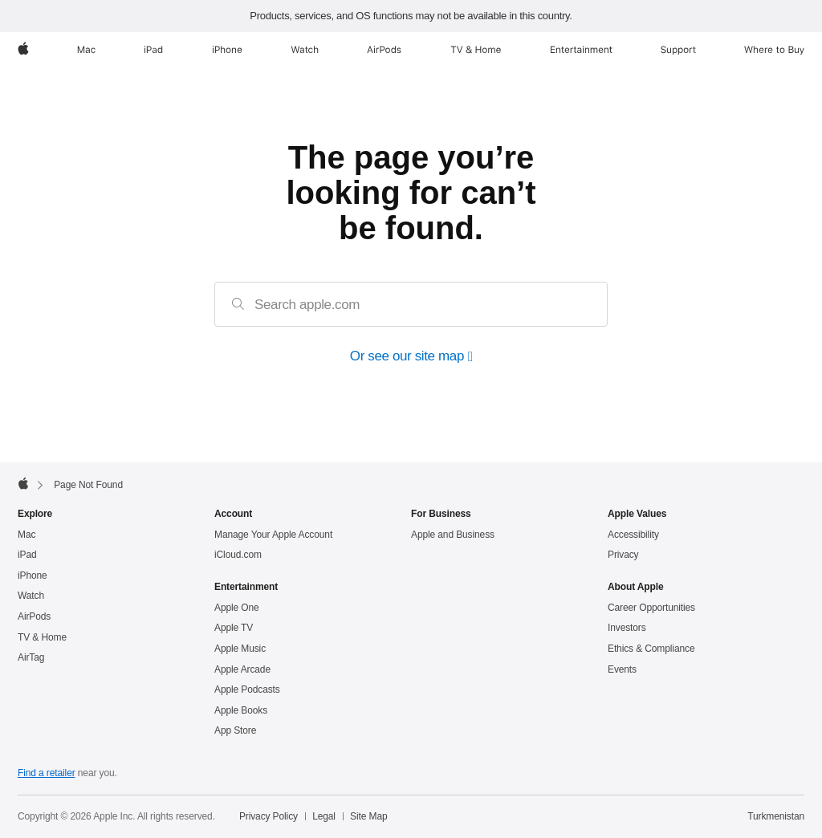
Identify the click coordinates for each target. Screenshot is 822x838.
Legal (324, 816)
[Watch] (304, 49)
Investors (627, 627)
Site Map (368, 816)
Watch (31, 595)
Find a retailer (46, 773)
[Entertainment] (581, 49)
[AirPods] (384, 49)
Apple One (236, 607)
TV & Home (42, 637)
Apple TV (233, 627)
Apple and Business (452, 534)
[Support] (678, 49)
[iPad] (153, 49)
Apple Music (240, 648)
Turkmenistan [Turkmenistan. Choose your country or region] (775, 816)
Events (622, 669)
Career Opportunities (651, 607)
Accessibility (633, 534)
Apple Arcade (242, 669)
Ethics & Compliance (651, 648)
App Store (235, 730)
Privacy (623, 554)
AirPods (34, 616)
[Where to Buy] (774, 49)
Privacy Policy (268, 816)
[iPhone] (227, 49)
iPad (27, 554)
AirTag (31, 657)
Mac (26, 534)
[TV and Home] (475, 49)
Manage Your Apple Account (273, 534)
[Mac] (86, 49)
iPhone (32, 575)
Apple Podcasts (247, 689)
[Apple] (23, 49)
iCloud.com (238, 554)
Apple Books (240, 710)
